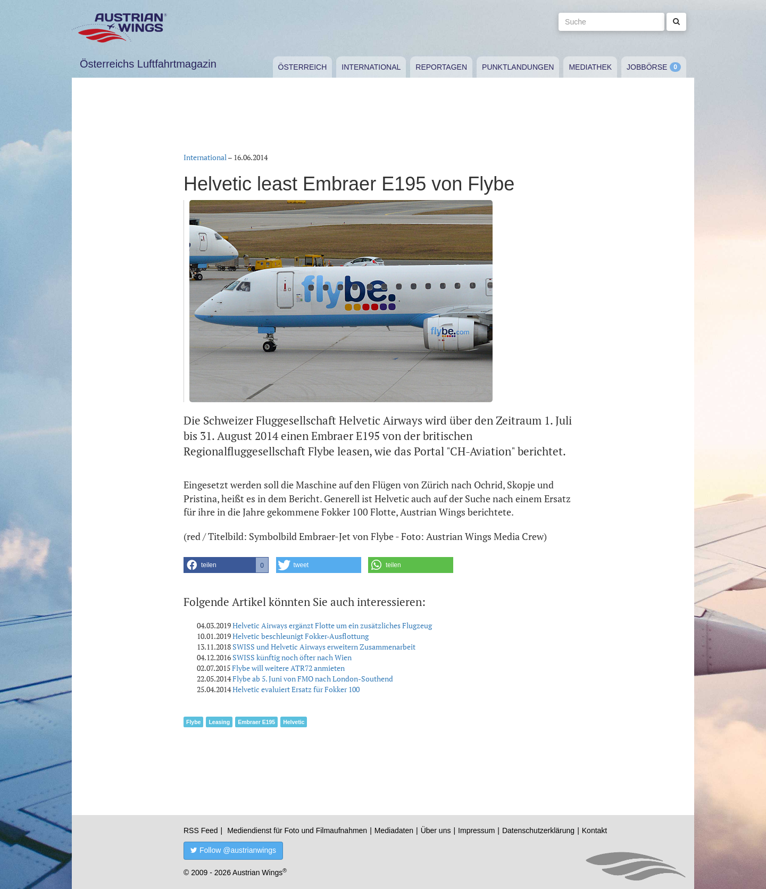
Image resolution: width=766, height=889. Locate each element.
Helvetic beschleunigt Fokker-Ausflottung (300, 636)
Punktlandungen (518, 67)
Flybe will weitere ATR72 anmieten (288, 668)
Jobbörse (647, 67)
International (371, 67)
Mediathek (590, 67)
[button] (226, 565)
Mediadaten (393, 830)
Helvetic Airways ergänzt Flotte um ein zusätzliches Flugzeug (332, 625)
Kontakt (594, 830)
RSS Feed (201, 830)
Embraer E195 (256, 722)
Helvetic (293, 722)
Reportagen (441, 67)
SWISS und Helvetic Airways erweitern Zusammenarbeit (323, 647)
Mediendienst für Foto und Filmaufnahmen (297, 830)
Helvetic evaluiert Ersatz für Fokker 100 (296, 689)
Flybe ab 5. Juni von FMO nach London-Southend (312, 679)
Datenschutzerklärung (538, 830)
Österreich (302, 67)
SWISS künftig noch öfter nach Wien (292, 657)
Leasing (219, 722)
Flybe (193, 722)
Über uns (436, 830)
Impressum (476, 830)
